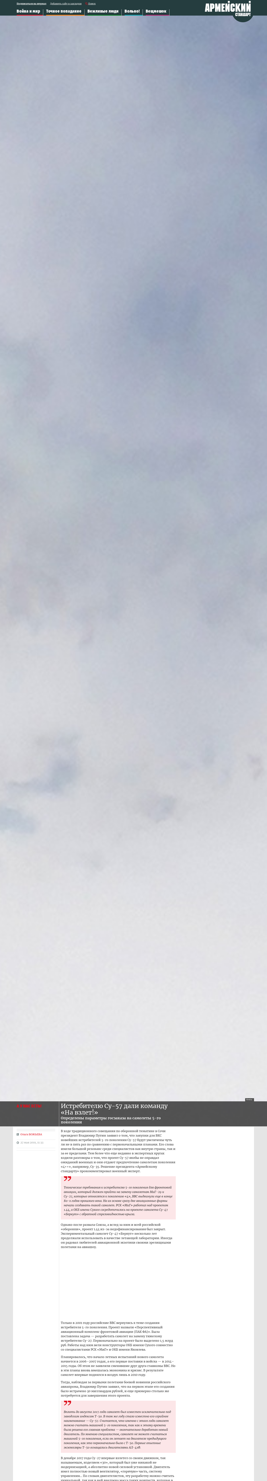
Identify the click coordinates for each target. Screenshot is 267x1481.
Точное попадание (64, 11)
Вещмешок (156, 11)
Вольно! (132, 11)
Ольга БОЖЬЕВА (31, 1134)
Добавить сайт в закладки (66, 4)
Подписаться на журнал (31, 4)
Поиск (92, 4)
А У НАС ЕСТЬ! (29, 1106)
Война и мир (28, 11)
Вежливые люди (103, 11)
